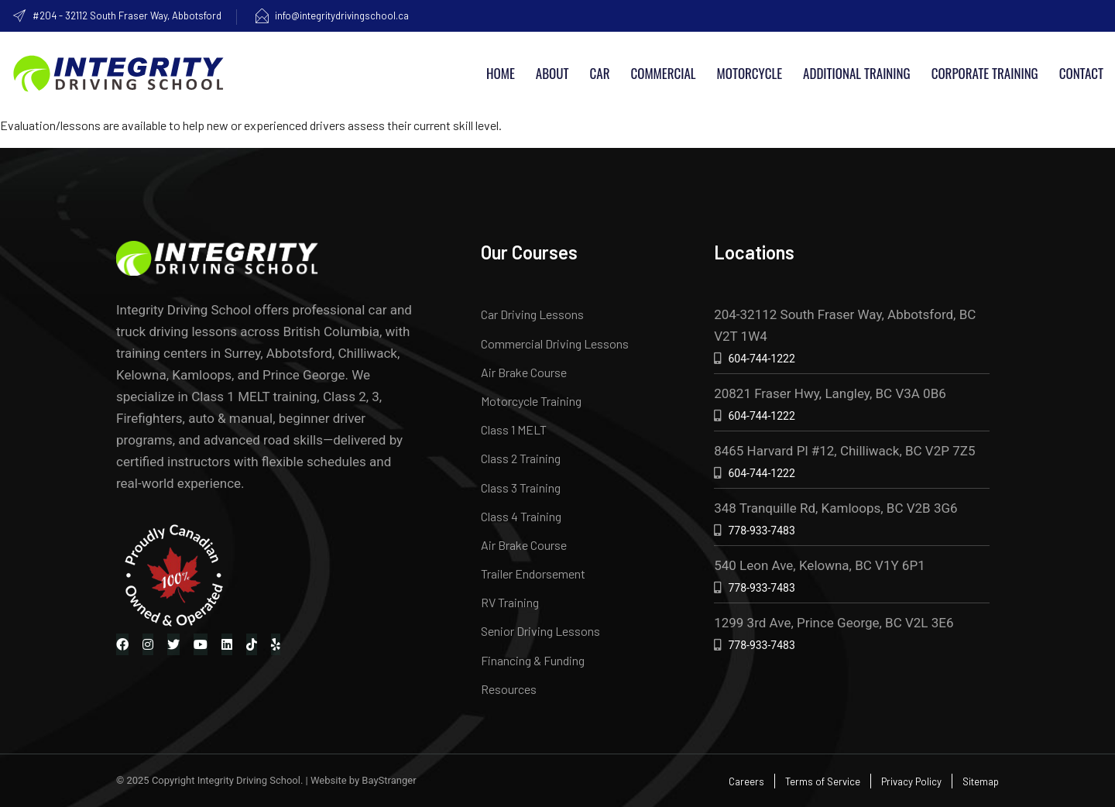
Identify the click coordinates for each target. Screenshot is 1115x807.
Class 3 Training (521, 487)
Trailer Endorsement (533, 573)
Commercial (662, 73)
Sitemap (980, 781)
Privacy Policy (911, 781)
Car (600, 73)
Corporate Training (984, 73)
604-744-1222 (761, 358)
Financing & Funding (533, 660)
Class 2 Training (521, 458)
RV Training (510, 602)
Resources (509, 689)
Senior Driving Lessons (540, 630)
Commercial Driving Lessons (555, 343)
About (552, 73)
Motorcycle (749, 73)
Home (500, 73)
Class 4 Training (521, 516)
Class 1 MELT (514, 429)
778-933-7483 (761, 530)
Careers (746, 781)
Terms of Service (822, 781)
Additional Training (857, 73)
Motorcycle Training (531, 400)
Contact (1081, 73)
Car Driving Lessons (532, 314)
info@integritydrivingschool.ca (331, 15)
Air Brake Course (524, 372)
